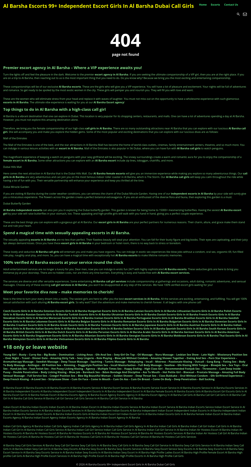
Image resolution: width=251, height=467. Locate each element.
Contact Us (231, 4)
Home (203, 4)
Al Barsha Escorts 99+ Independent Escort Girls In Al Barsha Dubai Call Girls (98, 5)
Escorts (215, 4)
